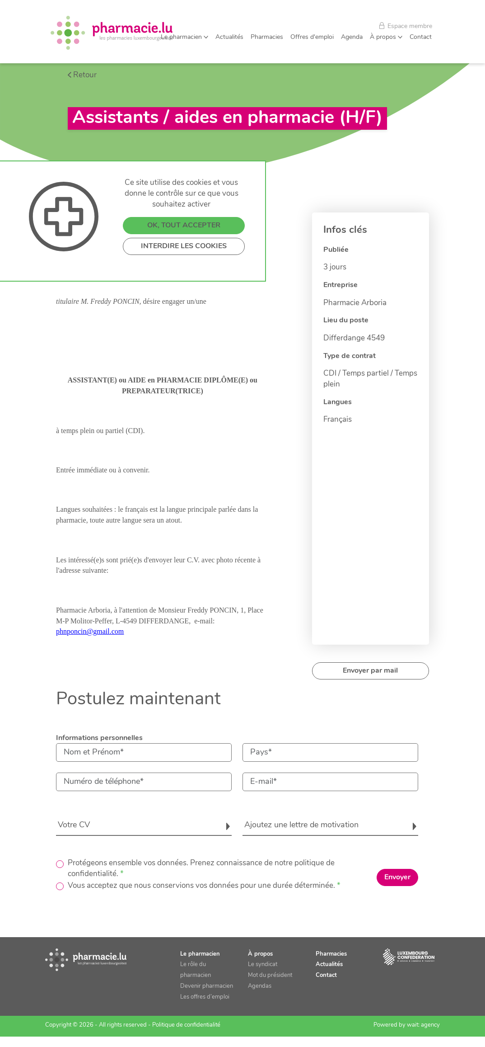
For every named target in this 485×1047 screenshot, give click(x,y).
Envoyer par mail (370, 670)
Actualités (229, 37)
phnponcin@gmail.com (90, 631)
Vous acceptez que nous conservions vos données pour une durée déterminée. (201, 886)
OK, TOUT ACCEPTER (183, 272)
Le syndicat (262, 964)
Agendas (259, 986)
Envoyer (397, 877)
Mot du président (270, 975)
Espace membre (405, 26)
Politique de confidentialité (186, 1025)
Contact (421, 37)
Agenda (352, 37)
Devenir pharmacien (206, 986)
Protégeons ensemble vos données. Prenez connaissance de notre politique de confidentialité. (201, 868)
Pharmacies (267, 37)
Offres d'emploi (312, 37)
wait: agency (423, 1025)
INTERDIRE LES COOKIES (184, 293)
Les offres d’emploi (204, 997)
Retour (85, 75)
